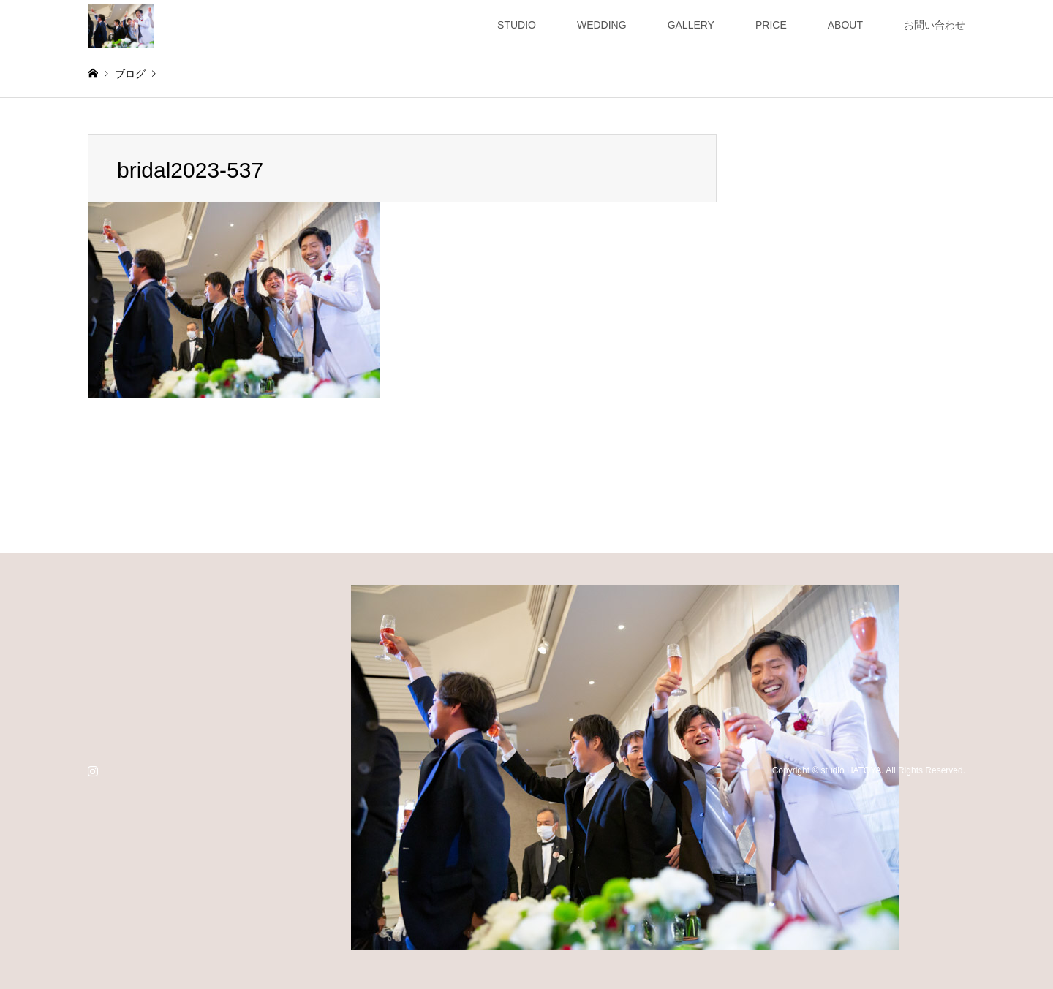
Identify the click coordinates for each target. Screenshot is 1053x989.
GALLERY (691, 25)
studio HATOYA (851, 770)
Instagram (93, 770)
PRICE (771, 25)
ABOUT (845, 25)
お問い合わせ (934, 25)
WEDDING (602, 25)
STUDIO (516, 25)
